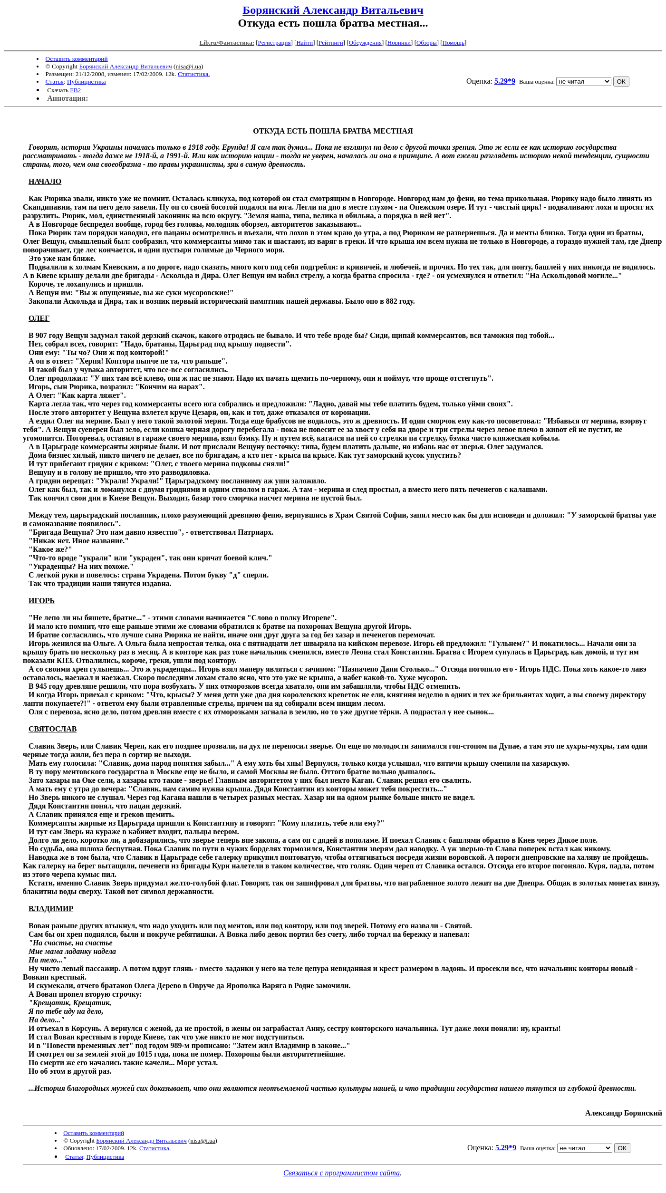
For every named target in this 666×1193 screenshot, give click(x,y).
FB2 (75, 90)
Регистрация (274, 42)
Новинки (399, 42)
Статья (55, 81)
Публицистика (86, 81)
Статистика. (194, 73)
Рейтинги (331, 42)
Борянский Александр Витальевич (332, 10)
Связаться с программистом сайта (341, 1173)
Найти (304, 42)
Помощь (453, 42)
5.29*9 (504, 81)
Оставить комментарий (77, 58)
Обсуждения (365, 42)
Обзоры (426, 42)
